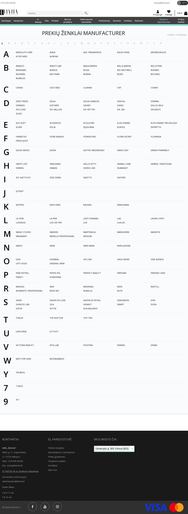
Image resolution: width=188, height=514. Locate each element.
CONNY (154, 87)
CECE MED (55, 87)
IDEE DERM (55, 177)
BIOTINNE (55, 74)
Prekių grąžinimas (56, 456)
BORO (120, 74)
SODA (153, 304)
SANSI (19, 300)
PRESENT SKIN (158, 273)
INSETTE (87, 177)
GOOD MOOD (23, 150)
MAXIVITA (155, 232)
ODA (18, 259)
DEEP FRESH (22, 101)
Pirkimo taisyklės (56, 448)
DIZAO (120, 105)
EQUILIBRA (88, 127)
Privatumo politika (56, 461)
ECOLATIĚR (88, 123)
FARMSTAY (21, 136)
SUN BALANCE (90, 308)
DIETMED (54, 105)
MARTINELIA (89, 232)
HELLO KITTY (89, 163)
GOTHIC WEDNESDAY (93, 150)
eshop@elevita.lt (162, 2)
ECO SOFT (21, 123)
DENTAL (121, 101)
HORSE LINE (89, 168)
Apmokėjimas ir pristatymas (61, 452)
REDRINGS (88, 286)
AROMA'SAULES (158, 52)
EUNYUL (121, 127)
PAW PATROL (22, 273)
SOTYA (53, 308)
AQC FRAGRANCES (92, 52)
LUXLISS (121, 222)
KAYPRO (20, 204)
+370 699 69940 (7, 2)
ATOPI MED (21, 56)
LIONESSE (21, 222)
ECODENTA (55, 123)
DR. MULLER (56, 109)
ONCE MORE (123, 259)
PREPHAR (121, 273)
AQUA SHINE (123, 52)
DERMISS (20, 105)
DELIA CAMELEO (91, 101)
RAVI (52, 286)
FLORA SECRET (124, 136)
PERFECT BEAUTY (92, 273)
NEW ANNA (88, 245)
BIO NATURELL (124, 70)
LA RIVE (53, 218)
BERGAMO (21, 70)
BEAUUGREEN (90, 66)
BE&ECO (20, 66)
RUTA (119, 290)
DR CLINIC (21, 109)
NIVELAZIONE (123, 245)
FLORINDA (156, 136)
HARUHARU (55, 163)
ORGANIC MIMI (57, 263)
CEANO (19, 87)
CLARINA (87, 87)
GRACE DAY (122, 150)
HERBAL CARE (124, 163)
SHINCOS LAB (22, 304)
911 (17, 399)
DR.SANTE (156, 109)
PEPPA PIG (55, 273)
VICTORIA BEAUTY (25, 345)
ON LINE (87, 259)
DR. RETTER (89, 109)
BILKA (86, 70)
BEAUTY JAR (55, 66)
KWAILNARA (123, 204)
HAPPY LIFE (21, 163)
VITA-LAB (54, 345)
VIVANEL (121, 345)
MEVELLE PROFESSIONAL (62, 236)
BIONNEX (20, 74)
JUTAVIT (20, 191)
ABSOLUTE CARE (24, 52)
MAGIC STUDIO (23, 232)
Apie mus (52, 470)
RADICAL (20, 286)
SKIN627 (87, 304)
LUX (85, 222)
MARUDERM (123, 232)
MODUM (87, 236)
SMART (120, 304)
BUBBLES (20, 78)
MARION (54, 232)
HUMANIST (122, 168)
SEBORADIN (123, 300)
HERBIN (20, 168)
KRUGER (87, 204)
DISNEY (87, 105)
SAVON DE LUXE (58, 300)
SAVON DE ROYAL (92, 300)
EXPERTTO (156, 127)
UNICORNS (21, 331)
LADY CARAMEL (91, 218)
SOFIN (19, 308)
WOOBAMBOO (57, 358)
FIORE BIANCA (57, 136)
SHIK (153, 300)
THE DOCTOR (56, 317)
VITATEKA (88, 345)
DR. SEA (121, 109)
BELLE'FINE (156, 66)
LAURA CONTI (157, 218)
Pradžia (171, 34)
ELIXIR (19, 127)
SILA (52, 304)
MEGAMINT (21, 236)
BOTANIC (155, 74)
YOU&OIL (20, 372)
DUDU (19, 113)
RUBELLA (87, 290)
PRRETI (19, 277)
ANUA (52, 52)
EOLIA (53, 127)
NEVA (52, 245)
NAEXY (19, 245)
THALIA (19, 317)
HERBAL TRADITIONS (161, 163)
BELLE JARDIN (124, 66)
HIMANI (53, 168)
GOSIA (53, 150)
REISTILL (155, 286)
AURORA (54, 56)
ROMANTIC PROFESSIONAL (29, 290)
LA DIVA (20, 218)
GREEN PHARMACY (160, 150)
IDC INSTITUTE (23, 177)
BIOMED (155, 70)
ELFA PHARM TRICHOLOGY (164, 123)
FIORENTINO (89, 136)
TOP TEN (87, 317)
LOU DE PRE (56, 222)
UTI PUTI (54, 331)
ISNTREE (121, 177)
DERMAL (155, 101)
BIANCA (53, 70)
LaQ (119, 218)
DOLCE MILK (157, 105)
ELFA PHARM (123, 123)
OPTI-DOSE (21, 263)
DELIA (53, 101)
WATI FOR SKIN (23, 358)
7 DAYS (19, 386)
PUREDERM (55, 277)
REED (119, 286)
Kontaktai (52, 465)
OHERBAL (54, 259)
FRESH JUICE (22, 140)
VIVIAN (154, 345)
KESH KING (55, 204)
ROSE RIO (54, 290)
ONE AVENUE (157, 259)
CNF (119, 87)
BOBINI (87, 74)
